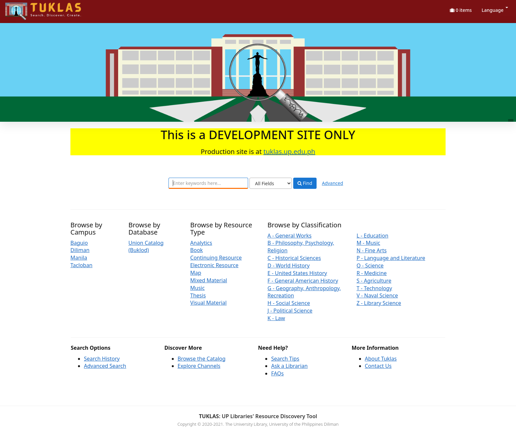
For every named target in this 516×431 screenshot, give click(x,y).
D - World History (289, 265)
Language (495, 10)
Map (195, 272)
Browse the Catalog (202, 358)
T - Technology (374, 288)
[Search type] (270, 183)
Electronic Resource (214, 265)
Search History (102, 358)
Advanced (332, 183)
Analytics (201, 242)
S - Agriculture (373, 280)
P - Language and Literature (390, 258)
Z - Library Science (378, 303)
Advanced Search (105, 365)
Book (196, 250)
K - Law (276, 318)
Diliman (80, 250)
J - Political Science (290, 310)
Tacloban (81, 265)
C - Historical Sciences (294, 258)
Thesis (198, 295)
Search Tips (285, 358)
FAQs (277, 373)
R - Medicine (371, 273)
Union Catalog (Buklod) (146, 246)
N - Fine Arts (371, 250)
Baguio (79, 242)
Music (197, 288)
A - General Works (290, 235)
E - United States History (297, 273)
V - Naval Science (377, 295)
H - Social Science (289, 303)
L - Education (372, 235)
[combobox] (208, 183)
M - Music (368, 242)
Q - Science (369, 265)
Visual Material (208, 302)
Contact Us (378, 365)
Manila (78, 257)
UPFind (21, 8)
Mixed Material (208, 280)
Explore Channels (199, 365)
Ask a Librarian (289, 365)
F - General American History (303, 280)
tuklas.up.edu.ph (289, 151)
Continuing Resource (216, 257)
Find (304, 183)
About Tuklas (381, 358)
